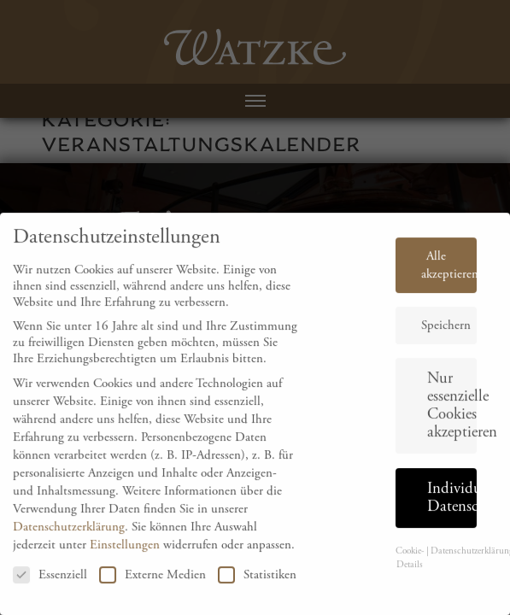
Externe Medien (152, 585)
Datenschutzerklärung (69, 536)
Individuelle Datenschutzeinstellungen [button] (452, 507)
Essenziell (50, 585)
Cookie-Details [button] (410, 568)
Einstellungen (125, 554)
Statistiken (257, 585)
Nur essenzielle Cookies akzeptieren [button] (452, 415)
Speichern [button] (446, 335)
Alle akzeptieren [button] (449, 275)
